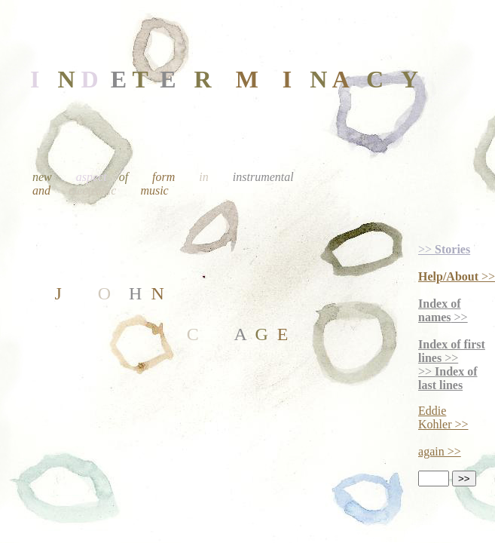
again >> (439, 451)
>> (444, 249)
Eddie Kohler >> (443, 417)
